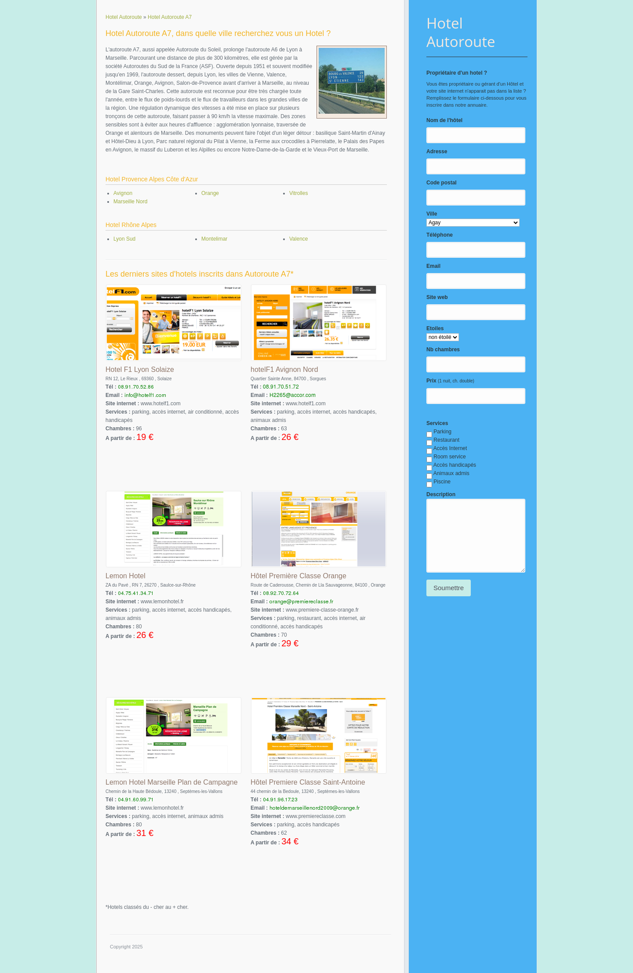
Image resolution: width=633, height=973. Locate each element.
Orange (210, 193)
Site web (437, 297)
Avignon (122, 193)
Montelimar (214, 239)
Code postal (441, 183)
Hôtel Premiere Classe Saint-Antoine (308, 782)
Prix (431, 381)
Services (437, 423)
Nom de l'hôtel (444, 120)
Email (433, 266)
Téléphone (439, 235)
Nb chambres (443, 349)
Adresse (436, 151)
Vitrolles (298, 193)
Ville (431, 214)
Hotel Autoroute (460, 32)
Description (440, 494)
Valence (298, 239)
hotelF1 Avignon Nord (284, 369)
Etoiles (435, 328)
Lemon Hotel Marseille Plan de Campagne (172, 782)
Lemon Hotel (126, 576)
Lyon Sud (124, 239)
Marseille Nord (130, 201)
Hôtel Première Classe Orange (298, 576)
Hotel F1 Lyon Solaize (140, 369)
